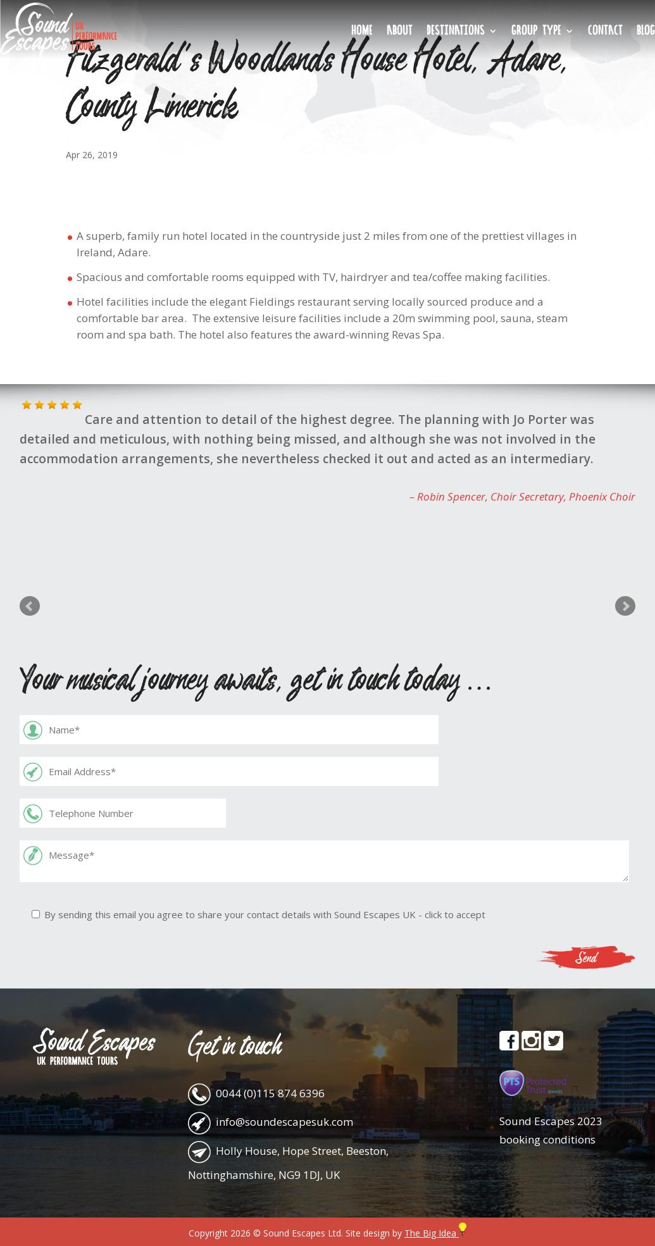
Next (625, 606)
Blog (646, 32)
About (400, 32)
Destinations (456, 32)
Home (362, 32)
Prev (30, 606)
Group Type (536, 32)
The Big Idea (435, 1233)
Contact (605, 32)
